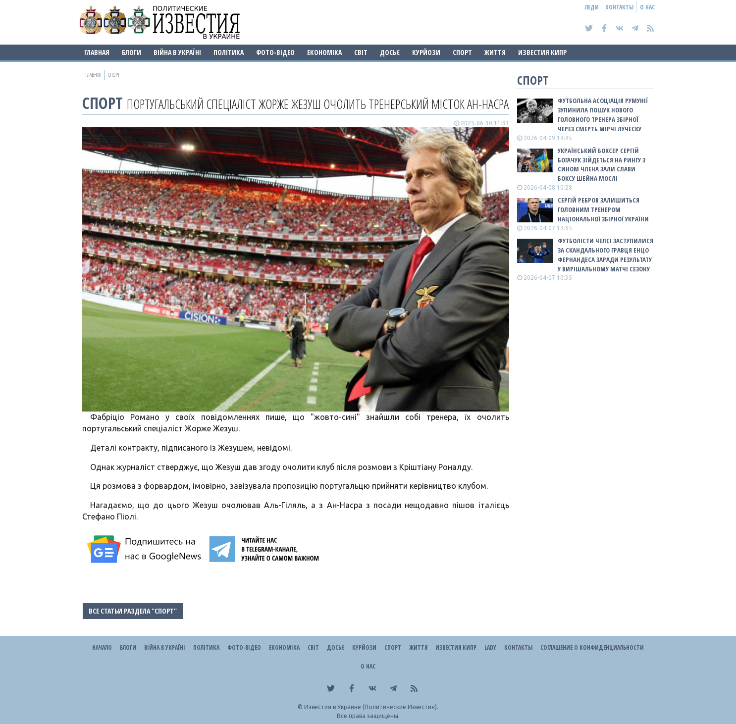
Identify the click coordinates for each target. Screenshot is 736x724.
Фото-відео (275, 52)
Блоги (131, 52)
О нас (647, 7)
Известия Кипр (542, 52)
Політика (228, 52)
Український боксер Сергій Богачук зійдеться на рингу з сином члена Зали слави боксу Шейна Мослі (601, 164)
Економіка (324, 52)
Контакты (619, 7)
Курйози (426, 52)
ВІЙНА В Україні (177, 52)
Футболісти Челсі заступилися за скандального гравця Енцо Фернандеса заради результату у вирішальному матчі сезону (605, 254)
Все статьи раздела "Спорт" (133, 611)
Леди (592, 7)
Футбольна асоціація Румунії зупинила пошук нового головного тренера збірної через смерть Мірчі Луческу (603, 114)
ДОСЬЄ (390, 52)
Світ (361, 52)
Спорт (462, 52)
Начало (102, 647)
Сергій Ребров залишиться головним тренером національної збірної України (603, 209)
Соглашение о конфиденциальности (592, 647)
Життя (495, 52)
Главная (96, 52)
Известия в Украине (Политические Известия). (371, 707)
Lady (490, 647)
